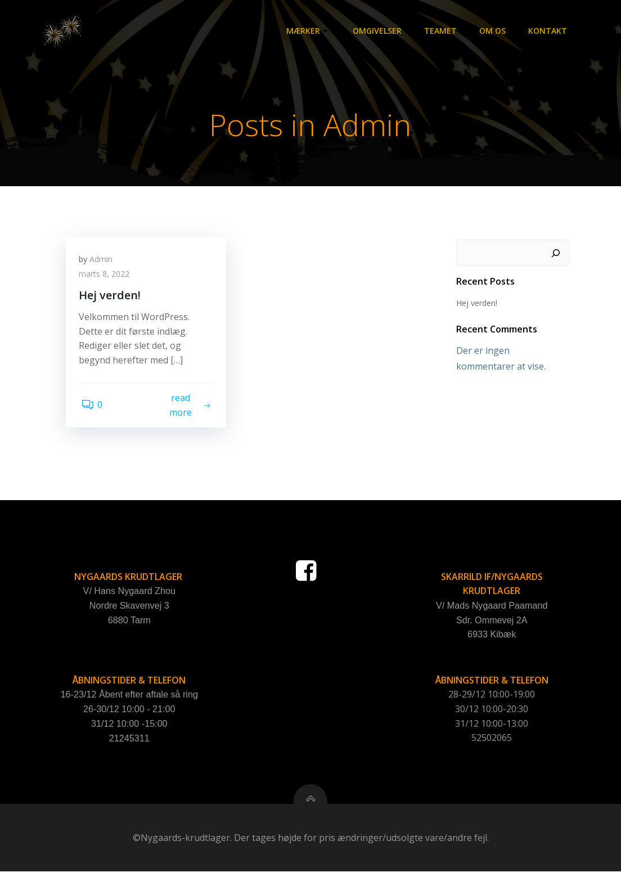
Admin (104, 264)
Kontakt (549, 31)
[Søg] (558, 254)
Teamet (442, 31)
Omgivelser (379, 31)
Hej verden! (474, 304)
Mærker (310, 31)
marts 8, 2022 (108, 279)
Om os (495, 31)
